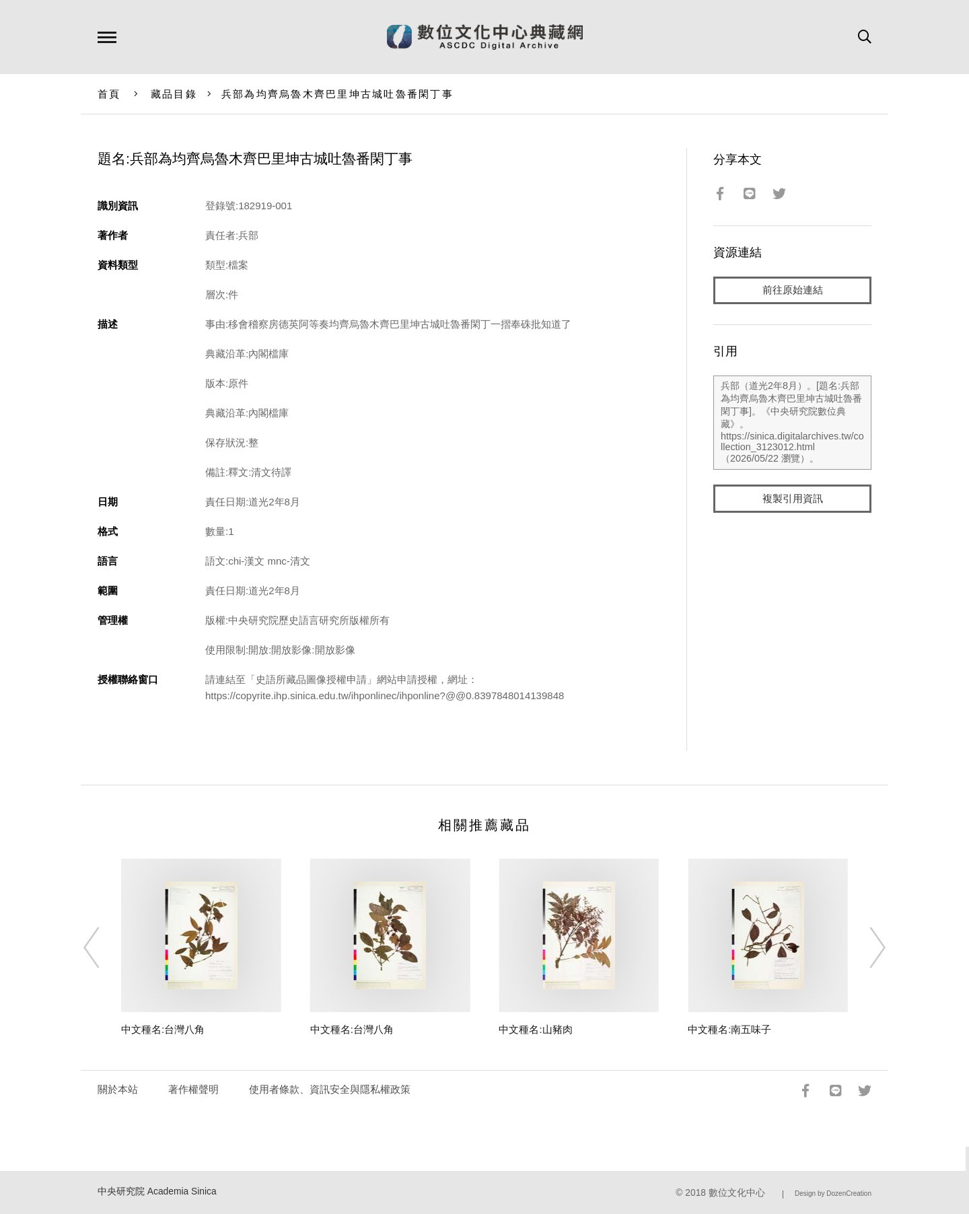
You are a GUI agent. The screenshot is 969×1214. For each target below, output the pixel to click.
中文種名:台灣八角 (163, 1029)
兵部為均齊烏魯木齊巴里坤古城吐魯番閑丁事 (337, 94)
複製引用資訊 (792, 499)
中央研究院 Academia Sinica (157, 1191)
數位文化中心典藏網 (485, 37)
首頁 (109, 94)
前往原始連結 (792, 290)
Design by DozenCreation (833, 1193)
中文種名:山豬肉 (535, 1029)
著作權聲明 (193, 1089)
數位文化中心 (737, 1193)
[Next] (865, 947)
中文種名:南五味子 (729, 1029)
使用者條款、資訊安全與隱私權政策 (329, 1089)
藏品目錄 (174, 94)
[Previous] (103, 947)
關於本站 (118, 1089)
